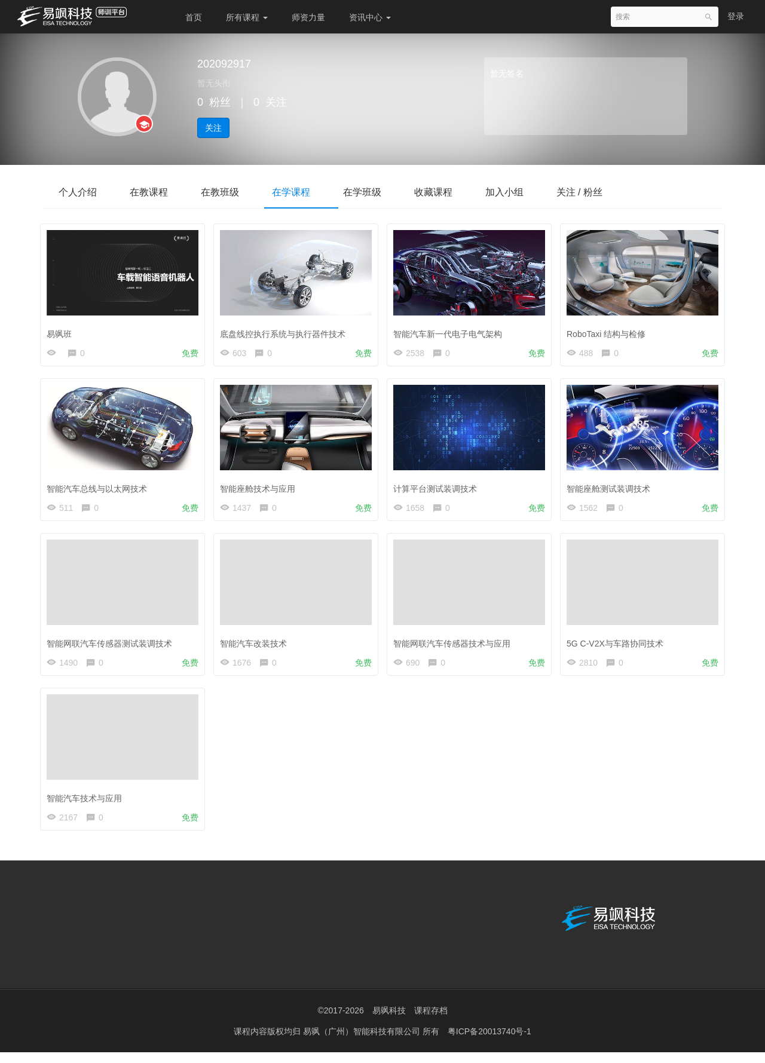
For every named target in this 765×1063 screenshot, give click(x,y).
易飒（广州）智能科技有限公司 (363, 1042)
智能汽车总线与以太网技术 (100, 488)
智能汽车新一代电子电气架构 (450, 331)
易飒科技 (389, 1021)
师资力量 (308, 17)
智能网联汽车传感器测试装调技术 (112, 646)
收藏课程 (449, 192)
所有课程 (247, 17)
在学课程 (301, 192)
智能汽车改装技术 (256, 646)
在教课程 (153, 192)
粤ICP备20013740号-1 (489, 1042)
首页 (193, 17)
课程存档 (431, 1021)
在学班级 (375, 192)
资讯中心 (370, 17)
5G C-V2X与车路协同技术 (618, 646)
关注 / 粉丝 (602, 192)
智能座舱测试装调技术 (611, 488)
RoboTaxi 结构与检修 (609, 331)
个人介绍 (79, 192)
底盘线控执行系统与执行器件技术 (285, 331)
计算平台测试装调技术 (438, 488)
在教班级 (227, 192)
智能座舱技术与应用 (260, 488)
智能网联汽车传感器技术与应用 (454, 646)
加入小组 (523, 192)
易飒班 (62, 331)
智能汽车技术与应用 (87, 803)
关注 (213, 128)
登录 (735, 16)
